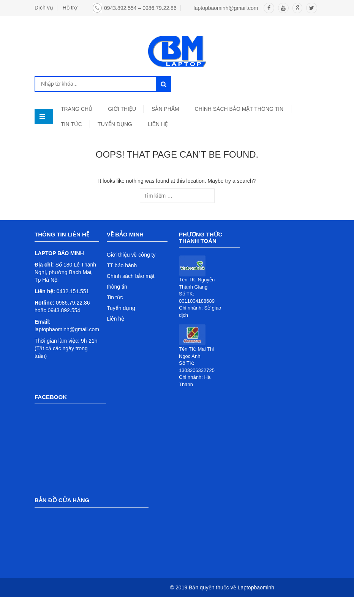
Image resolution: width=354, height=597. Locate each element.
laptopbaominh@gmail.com (226, 8)
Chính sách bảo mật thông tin (239, 109)
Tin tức (115, 297)
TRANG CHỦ (76, 109)
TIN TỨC (71, 124)
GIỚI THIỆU (122, 109)
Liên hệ (115, 319)
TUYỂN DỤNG (115, 124)
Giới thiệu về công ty (131, 255)
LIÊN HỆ (158, 124)
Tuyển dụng (121, 308)
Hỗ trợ (70, 8)
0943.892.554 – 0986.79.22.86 (140, 8)
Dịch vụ (44, 8)
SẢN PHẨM (165, 109)
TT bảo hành (122, 265)
